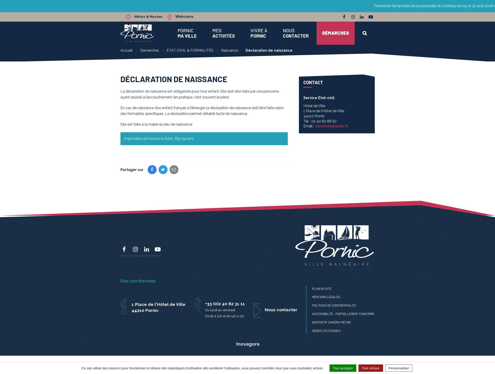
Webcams (187, 16)
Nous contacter (281, 309)
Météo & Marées (150, 16)
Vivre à (259, 33)
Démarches (335, 33)
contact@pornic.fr (331, 126)
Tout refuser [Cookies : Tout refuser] (370, 368)
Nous (296, 33)
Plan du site (321, 289)
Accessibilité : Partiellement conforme (343, 314)
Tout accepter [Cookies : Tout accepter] (343, 368)
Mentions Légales (326, 297)
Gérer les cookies (326, 331)
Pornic (187, 33)
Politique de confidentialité (334, 305)
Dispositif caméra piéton (331, 322)
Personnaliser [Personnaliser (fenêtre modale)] (399, 368)
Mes (223, 33)
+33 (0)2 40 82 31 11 (225, 303)
